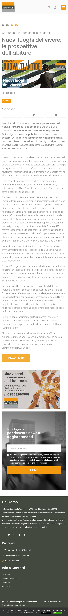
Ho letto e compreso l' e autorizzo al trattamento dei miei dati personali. (35, 459)
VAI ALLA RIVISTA (16, 358)
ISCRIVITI (34, 470)
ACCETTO (58, 613)
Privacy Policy (7, 605)
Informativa (46, 613)
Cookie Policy (19, 605)
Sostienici (6, 587)
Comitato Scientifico (10, 579)
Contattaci (6, 583)
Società (6, 100)
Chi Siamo (6, 575)
